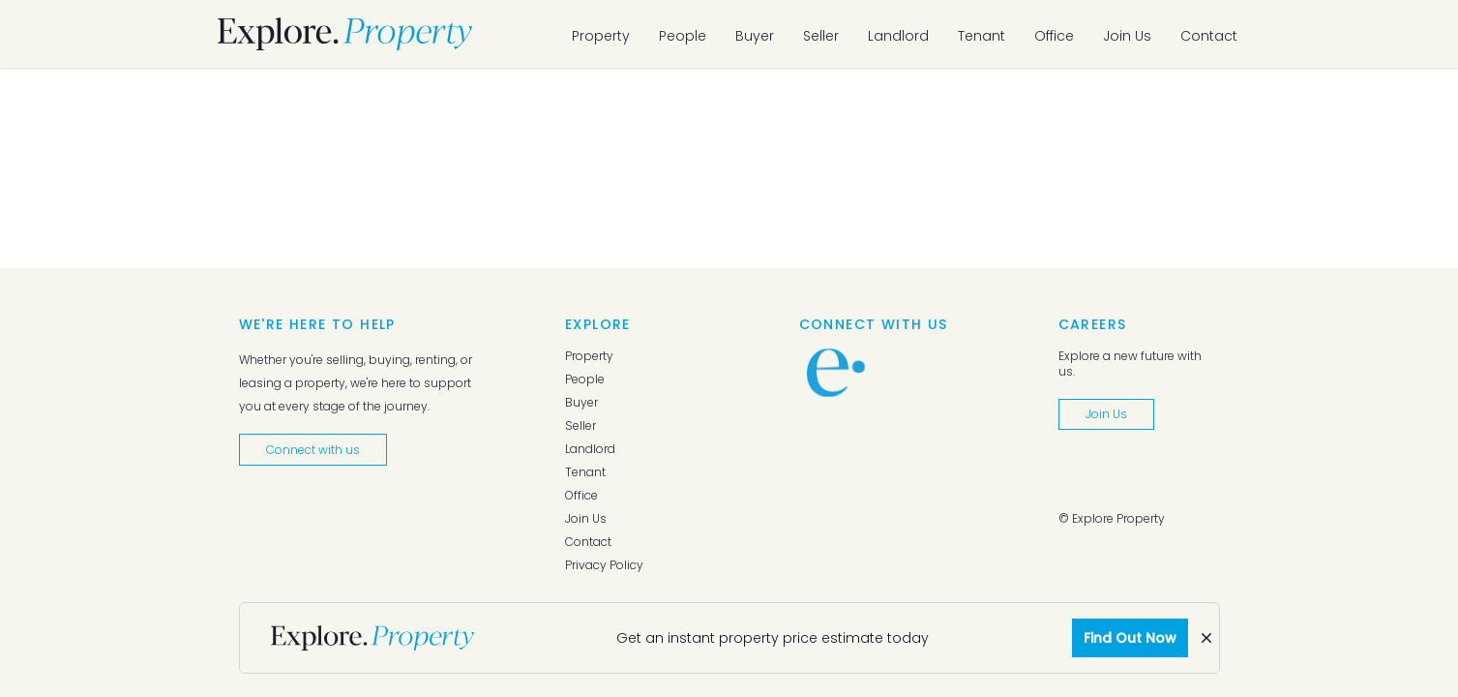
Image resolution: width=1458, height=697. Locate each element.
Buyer (754, 35)
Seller (821, 35)
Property (601, 35)
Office (1054, 35)
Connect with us (313, 449)
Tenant (981, 35)
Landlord (898, 35)
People (682, 35)
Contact (1208, 35)
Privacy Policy (604, 565)
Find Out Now (1130, 638)
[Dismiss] (1206, 638)
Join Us (1127, 35)
